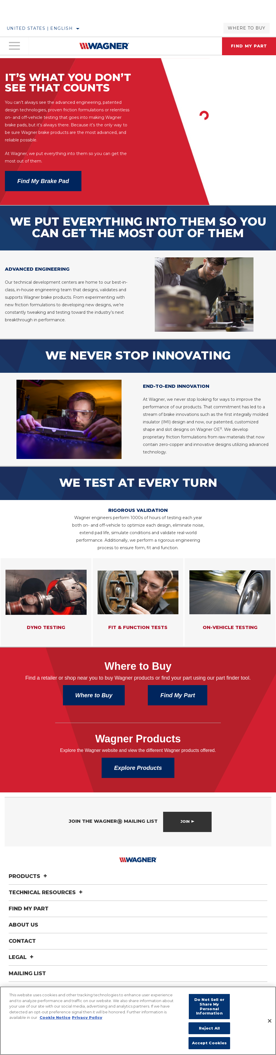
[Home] (104, 46)
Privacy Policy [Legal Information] (87, 1017)
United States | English (40, 28)
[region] (138, 1020)
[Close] (269, 1021)
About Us (23, 939)
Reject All (209, 1028)
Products (29, 890)
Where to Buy (246, 28)
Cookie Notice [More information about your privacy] (55, 1017)
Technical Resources (46, 906)
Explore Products (138, 782)
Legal (22, 971)
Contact (22, 955)
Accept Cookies (209, 1043)
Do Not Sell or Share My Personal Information (209, 1006)
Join (185, 835)
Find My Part (177, 709)
